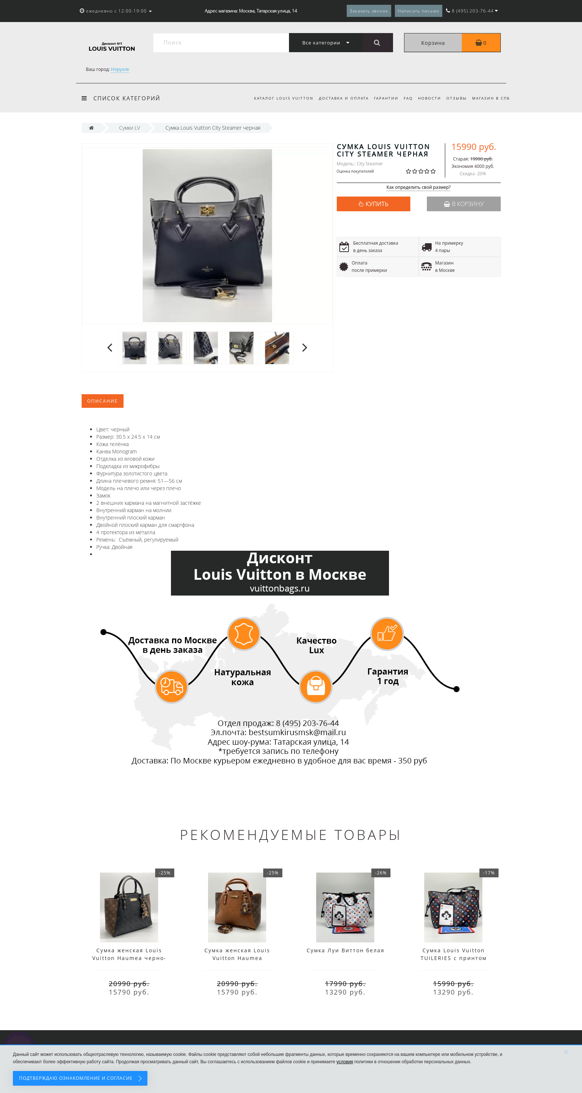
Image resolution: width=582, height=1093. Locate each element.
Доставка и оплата (338, 98)
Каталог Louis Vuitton (277, 98)
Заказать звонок (369, 11)
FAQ (405, 98)
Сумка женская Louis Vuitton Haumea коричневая (237, 958)
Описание (102, 401)
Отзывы (455, 98)
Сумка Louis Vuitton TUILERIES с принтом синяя (454, 958)
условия (344, 1061)
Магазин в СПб (491, 98)
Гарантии (381, 98)
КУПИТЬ (376, 204)
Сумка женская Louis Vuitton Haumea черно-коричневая (129, 958)
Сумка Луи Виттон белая (346, 950)
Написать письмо (418, 11)
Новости (427, 98)
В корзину (463, 204)
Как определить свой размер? (418, 187)
